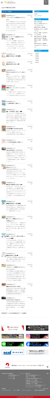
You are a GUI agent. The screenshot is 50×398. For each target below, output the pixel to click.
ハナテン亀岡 (12, 378)
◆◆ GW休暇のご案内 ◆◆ (14, 111)
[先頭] (3, 313)
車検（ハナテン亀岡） (31, 376)
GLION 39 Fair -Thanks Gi (13, 300)
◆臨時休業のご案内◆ (12, 255)
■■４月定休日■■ (38, 21)
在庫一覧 (6, 373)
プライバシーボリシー (27, 390)
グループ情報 (16, 390)
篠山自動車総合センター (14, 375)
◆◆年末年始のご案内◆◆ (13, 56)
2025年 (36, 55)
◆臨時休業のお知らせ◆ (12, 64)
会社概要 (3, 388)
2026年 (36, 53)
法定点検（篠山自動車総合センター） (34, 378)
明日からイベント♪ (11, 167)
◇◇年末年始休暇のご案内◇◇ (14, 142)
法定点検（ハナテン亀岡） (32, 380)
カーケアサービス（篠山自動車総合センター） (36, 385)
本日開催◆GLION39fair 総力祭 (14, 128)
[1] (11, 313)
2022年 (36, 60)
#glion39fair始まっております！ (14, 150)
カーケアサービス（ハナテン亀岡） (34, 386)
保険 (47, 373)
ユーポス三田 (12, 376)
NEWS (35, 14)
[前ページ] (7, 313)
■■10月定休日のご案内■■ (40, 38)
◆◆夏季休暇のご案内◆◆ (13, 203)
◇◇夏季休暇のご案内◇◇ (13, 103)
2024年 (36, 56)
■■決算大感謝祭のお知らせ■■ (14, 184)
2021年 (36, 62)
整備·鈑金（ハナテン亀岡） (32, 383)
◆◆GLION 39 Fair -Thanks (13, 286)
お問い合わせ (45, 388)
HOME (3, 373)
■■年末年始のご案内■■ (39, 27)
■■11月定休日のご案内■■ (40, 36)
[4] (16, 313)
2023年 (36, 58)
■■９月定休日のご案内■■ (40, 43)
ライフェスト (23, 373)
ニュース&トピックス (6, 390)
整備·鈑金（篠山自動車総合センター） (34, 381)
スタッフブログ (38, 15)
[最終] (24, 313)
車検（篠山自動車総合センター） (33, 375)
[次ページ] (20, 313)
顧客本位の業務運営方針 (40, 390)
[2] (13, 313)
